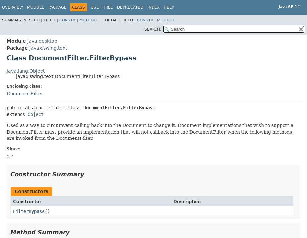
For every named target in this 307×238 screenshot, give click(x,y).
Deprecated (130, 7)
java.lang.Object (26, 71)
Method (88, 20)
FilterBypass (29, 211)
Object (36, 114)
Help (169, 7)
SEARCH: (152, 29)
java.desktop (42, 41)
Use (95, 7)
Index (153, 7)
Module (35, 7)
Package (57, 7)
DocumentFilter (25, 93)
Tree (108, 7)
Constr (67, 20)
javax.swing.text (48, 48)
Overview (12, 7)
